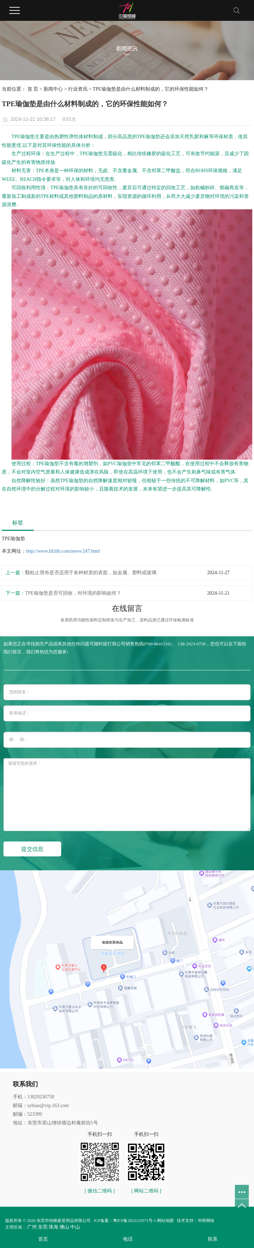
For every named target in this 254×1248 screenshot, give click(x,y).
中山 (75, 1227)
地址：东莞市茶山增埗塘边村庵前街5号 (55, 1122)
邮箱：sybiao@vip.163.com (41, 1105)
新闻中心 (53, 89)
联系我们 (25, 1084)
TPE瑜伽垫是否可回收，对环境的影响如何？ (73, 593)
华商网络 (206, 1220)
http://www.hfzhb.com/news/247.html (63, 551)
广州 (32, 1227)
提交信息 (32, 849)
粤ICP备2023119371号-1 (134, 1220)
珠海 (53, 1227)
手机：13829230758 (33, 1096)
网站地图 (165, 1220)
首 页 (33, 89)
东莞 (43, 1227)
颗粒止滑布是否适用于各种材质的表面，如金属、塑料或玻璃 (90, 572)
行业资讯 (78, 89)
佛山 (64, 1227)
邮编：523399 (27, 1114)
